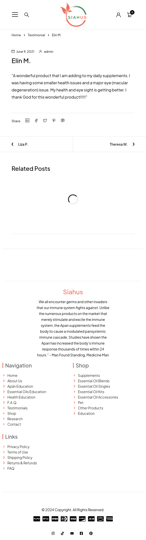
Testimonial (36, 35)
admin (48, 51)
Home (16, 35)
